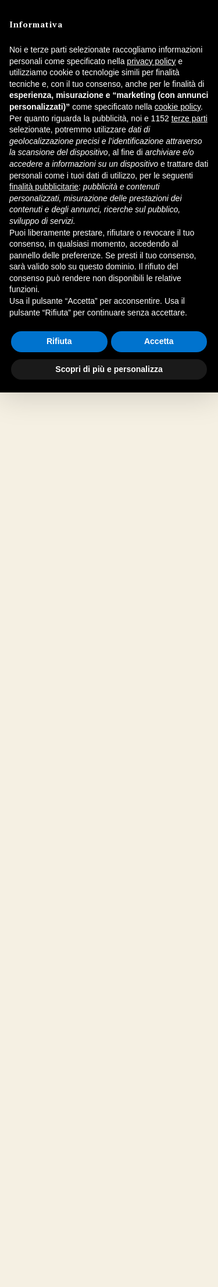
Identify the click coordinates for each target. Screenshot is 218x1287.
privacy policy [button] (151, 61)
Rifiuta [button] (59, 341)
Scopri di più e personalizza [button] (108, 369)
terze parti (189, 118)
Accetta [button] (159, 341)
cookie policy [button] (178, 106)
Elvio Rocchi (71, 638)
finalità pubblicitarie (43, 186)
